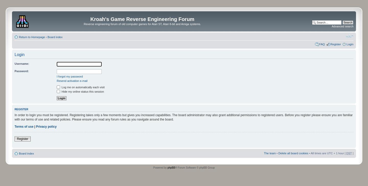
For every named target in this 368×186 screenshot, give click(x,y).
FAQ (322, 44)
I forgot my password (70, 76)
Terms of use (24, 126)
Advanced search (342, 26)
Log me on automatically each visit (81, 87)
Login (350, 44)
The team (270, 153)
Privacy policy (46, 126)
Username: (22, 63)
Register (335, 44)
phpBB (171, 167)
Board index (55, 37)
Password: (22, 71)
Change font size (349, 36)
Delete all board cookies (293, 153)
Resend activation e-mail (72, 80)
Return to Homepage (32, 37)
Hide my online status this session (80, 91)
